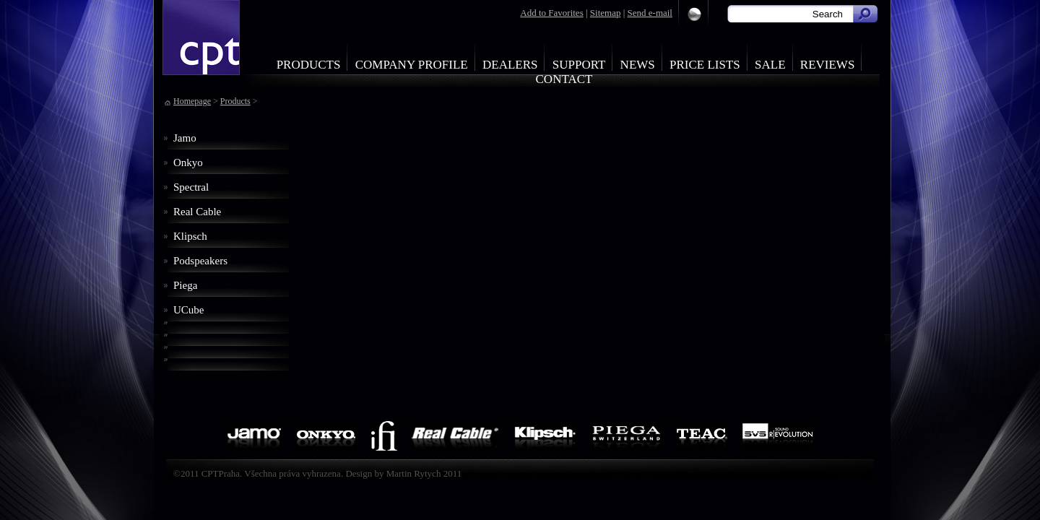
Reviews (827, 65)
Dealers (510, 65)
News (637, 65)
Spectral (191, 187)
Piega (185, 285)
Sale (770, 65)
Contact (564, 79)
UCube (188, 310)
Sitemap (605, 12)
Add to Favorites (551, 12)
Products (309, 65)
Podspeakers (200, 260)
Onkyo (188, 162)
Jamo (184, 138)
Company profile (411, 65)
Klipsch (190, 236)
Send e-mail (650, 12)
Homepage (192, 101)
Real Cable (197, 211)
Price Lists (705, 65)
